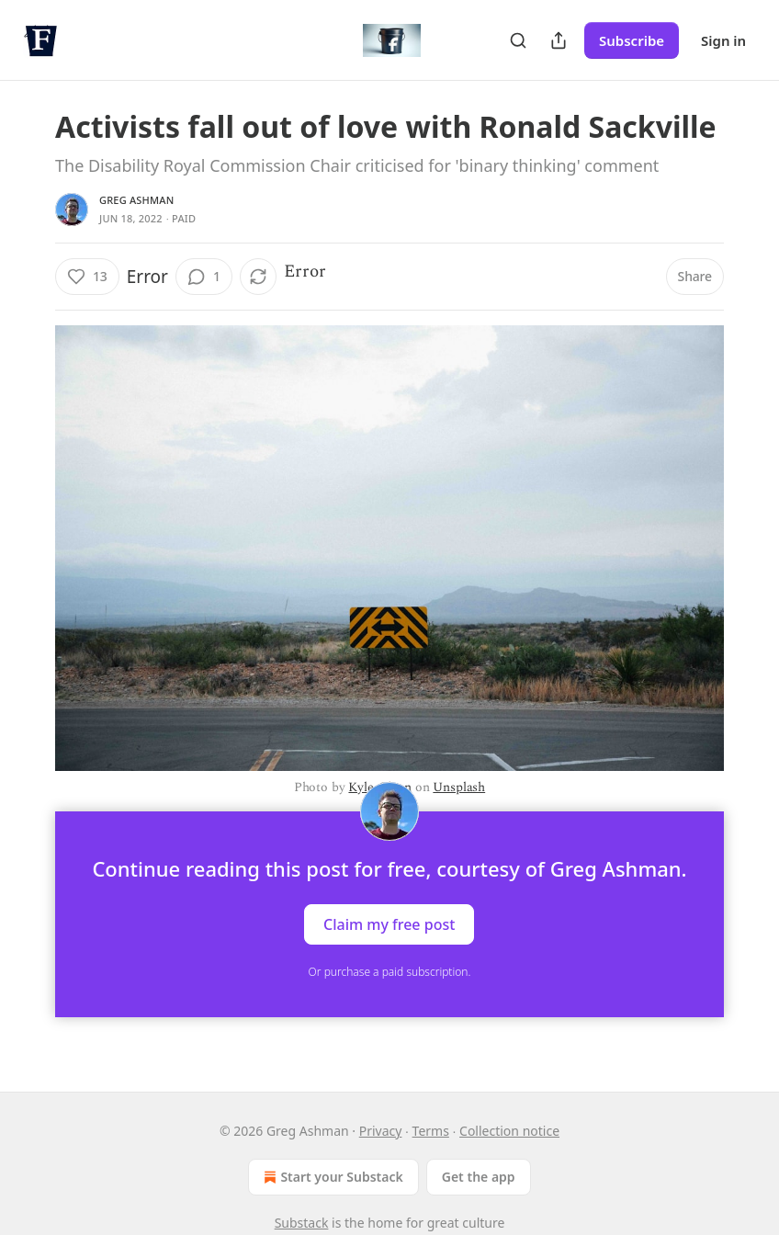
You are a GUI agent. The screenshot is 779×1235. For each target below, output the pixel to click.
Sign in (723, 40)
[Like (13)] (87, 276)
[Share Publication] (558, 40)
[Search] (518, 40)
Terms (430, 1130)
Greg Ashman (136, 200)
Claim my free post (389, 924)
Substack (302, 1222)
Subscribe (631, 40)
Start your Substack (331, 1177)
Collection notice (509, 1130)
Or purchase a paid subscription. (390, 972)
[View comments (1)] (203, 276)
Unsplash (459, 787)
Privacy (380, 1130)
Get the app (478, 1176)
